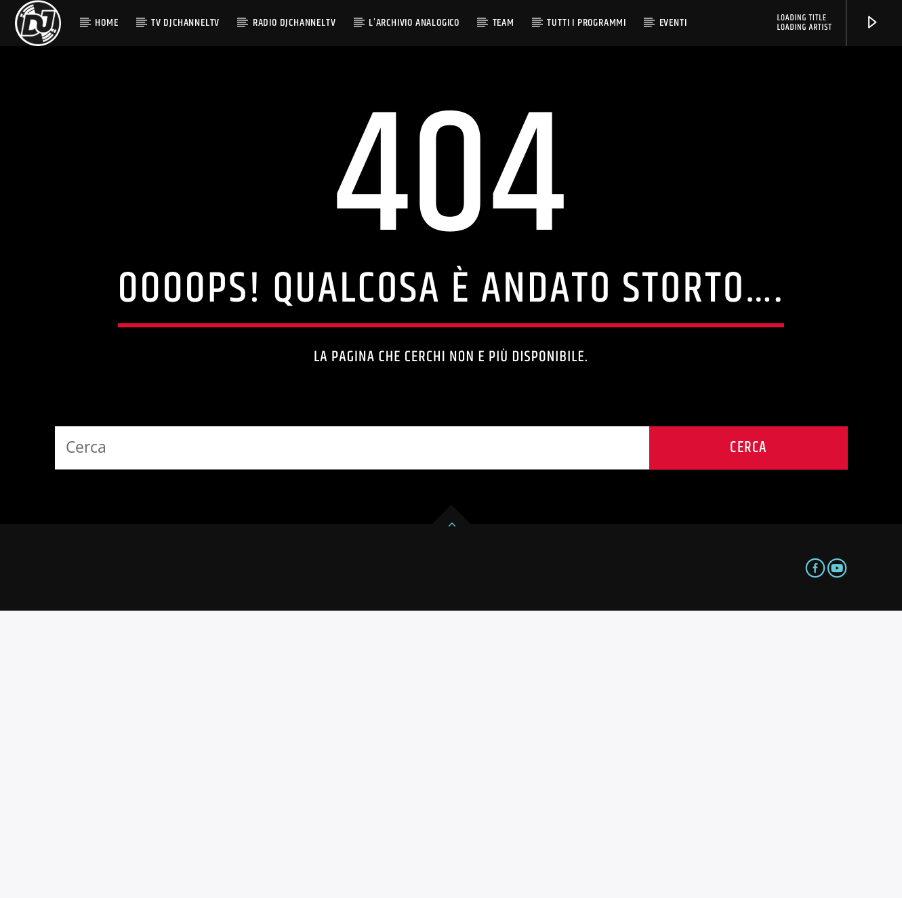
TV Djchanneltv (185, 22)
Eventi (673, 22)
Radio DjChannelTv (294, 22)
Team (503, 22)
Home (106, 22)
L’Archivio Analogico (414, 22)
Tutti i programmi (586, 22)
